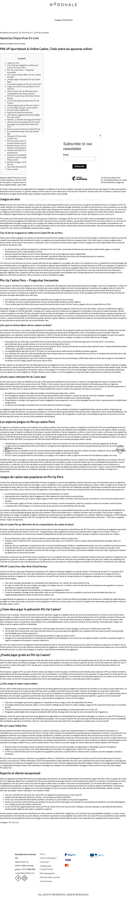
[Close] (100, 135)
